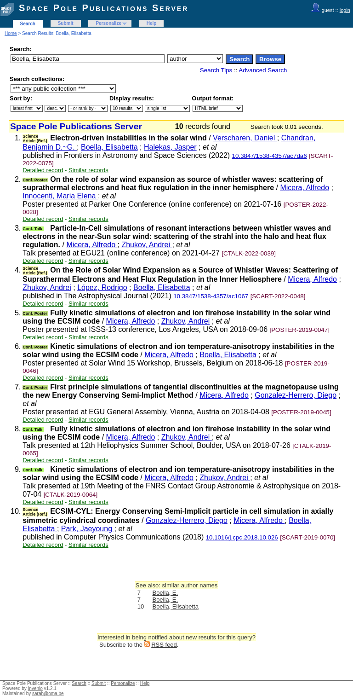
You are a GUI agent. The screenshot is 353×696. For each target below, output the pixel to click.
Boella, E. (165, 592)
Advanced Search (263, 70)
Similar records (88, 170)
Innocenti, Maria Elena (60, 196)
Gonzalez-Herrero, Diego (295, 395)
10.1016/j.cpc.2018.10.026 (242, 537)
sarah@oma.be (48, 693)
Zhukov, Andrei (146, 245)
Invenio (35, 688)
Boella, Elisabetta (109, 147)
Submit (66, 23)
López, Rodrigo (102, 287)
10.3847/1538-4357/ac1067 (210, 296)
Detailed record (43, 170)
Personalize (108, 23)
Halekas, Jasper (170, 147)
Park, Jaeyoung (87, 529)
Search (27, 23)
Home (11, 33)
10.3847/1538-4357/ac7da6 (269, 155)
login (345, 10)
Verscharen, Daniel (245, 138)
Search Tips (216, 70)
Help (152, 23)
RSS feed (164, 644)
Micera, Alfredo (304, 187)
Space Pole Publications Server (103, 8)
